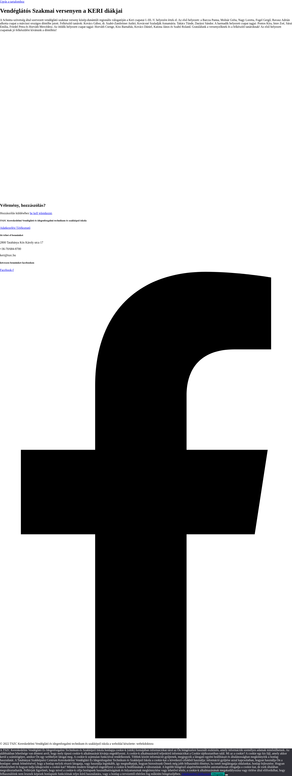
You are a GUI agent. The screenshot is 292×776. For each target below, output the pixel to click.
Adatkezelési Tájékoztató (15, 227)
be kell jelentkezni (41, 213)
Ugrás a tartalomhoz (12, 1)
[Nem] (226, 774)
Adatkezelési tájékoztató (196, 773)
